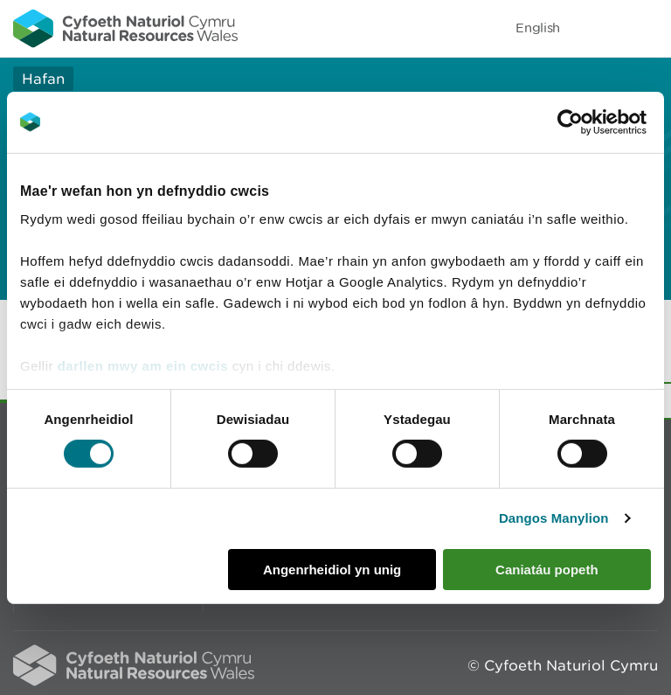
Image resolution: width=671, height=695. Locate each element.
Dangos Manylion (554, 518)
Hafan (43, 78)
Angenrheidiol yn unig (332, 569)
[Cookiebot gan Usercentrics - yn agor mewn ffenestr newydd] (600, 121)
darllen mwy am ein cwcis (143, 365)
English (537, 27)
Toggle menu (646, 28)
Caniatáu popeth (546, 569)
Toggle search (597, 28)
